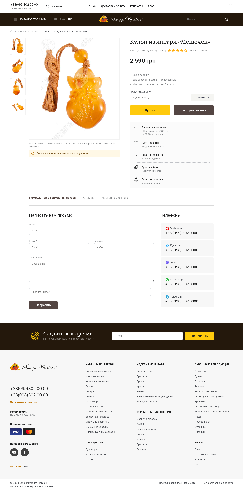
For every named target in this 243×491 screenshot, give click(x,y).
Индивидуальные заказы (100, 432)
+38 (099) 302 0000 (181, 233)
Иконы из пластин (96, 454)
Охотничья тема (95, 407)
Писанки (200, 432)
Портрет (90, 391)
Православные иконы (98, 371)
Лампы (90, 459)
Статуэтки (200, 371)
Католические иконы (98, 381)
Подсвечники (202, 422)
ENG (62, 19)
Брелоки (200, 401)
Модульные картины (97, 422)
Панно (89, 386)
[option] (18, 46)
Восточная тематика (97, 417)
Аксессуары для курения (209, 396)
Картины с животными (99, 412)
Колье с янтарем (146, 429)
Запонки (141, 449)
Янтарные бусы (146, 371)
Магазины (54, 6)
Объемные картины (97, 427)
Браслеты (142, 376)
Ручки (198, 376)
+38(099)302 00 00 (24, 4)
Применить (202, 98)
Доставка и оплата (113, 6)
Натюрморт (92, 401)
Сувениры (91, 449)
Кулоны (47, 32)
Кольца (141, 439)
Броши (140, 381)
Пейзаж (90, 396)
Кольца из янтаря (147, 401)
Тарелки (199, 386)
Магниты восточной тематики (212, 412)
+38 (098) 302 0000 (181, 250)
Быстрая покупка (193, 110)
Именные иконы (95, 376)
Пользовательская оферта (217, 483)
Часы (198, 417)
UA (55, 19)
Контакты (136, 6)
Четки (140, 391)
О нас (92, 6)
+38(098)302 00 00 (29, 395)
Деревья (200, 381)
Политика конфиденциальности (177, 483)
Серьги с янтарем (147, 419)
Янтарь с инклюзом (206, 391)
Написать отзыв (199, 51)
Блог (151, 6)
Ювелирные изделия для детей (155, 396)
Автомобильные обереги (209, 407)
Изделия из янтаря (28, 32)
